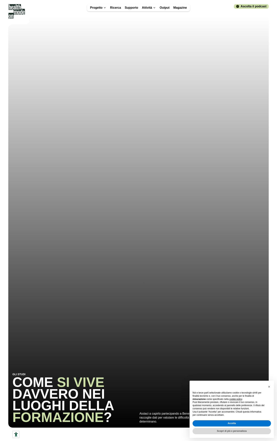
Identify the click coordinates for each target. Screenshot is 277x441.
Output (164, 7)
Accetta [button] (232, 423)
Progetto (98, 7)
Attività (149, 7)
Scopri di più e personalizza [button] (232, 431)
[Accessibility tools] (16, 434)
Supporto (131, 7)
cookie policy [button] (235, 399)
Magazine (180, 7)
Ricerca (115, 7)
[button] (269, 387)
